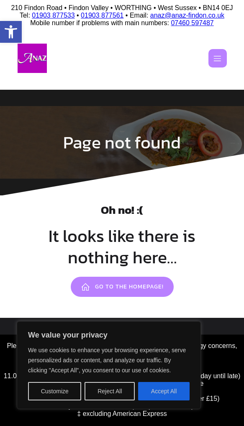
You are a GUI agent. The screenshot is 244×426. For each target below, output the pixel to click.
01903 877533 (53, 15)
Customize (55, 391)
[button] (11, 32)
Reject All (110, 391)
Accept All (164, 391)
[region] (109, 365)
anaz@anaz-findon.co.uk (187, 15)
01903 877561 (102, 15)
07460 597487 (192, 22)
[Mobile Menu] (217, 58)
